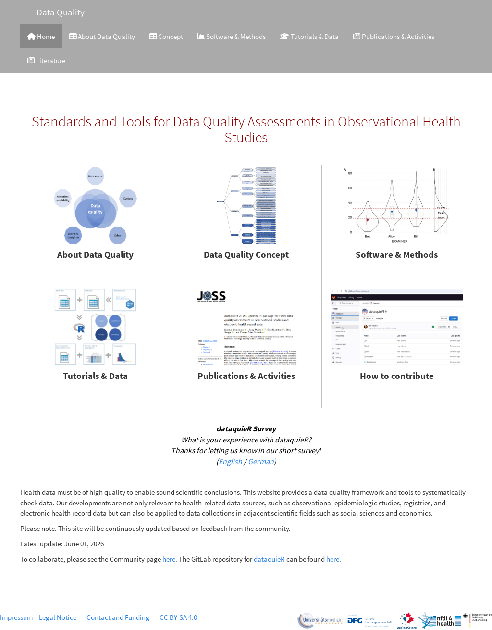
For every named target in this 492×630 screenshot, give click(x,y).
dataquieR (269, 559)
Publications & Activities (393, 36)
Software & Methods (231, 36)
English (230, 461)
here (168, 559)
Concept (166, 36)
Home (41, 36)
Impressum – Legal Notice (38, 617)
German (261, 461)
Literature (46, 60)
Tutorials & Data (309, 36)
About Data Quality (102, 36)
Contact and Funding (117, 617)
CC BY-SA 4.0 (178, 617)
